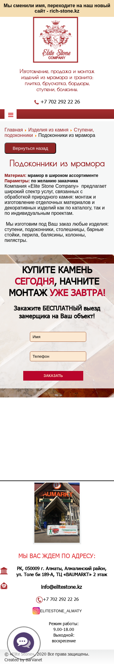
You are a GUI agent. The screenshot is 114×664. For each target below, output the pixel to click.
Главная (14, 129)
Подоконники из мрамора (57, 163)
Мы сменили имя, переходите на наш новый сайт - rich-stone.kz (57, 8)
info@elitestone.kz (61, 586)
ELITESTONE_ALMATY (61, 611)
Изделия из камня (48, 129)
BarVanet (34, 659)
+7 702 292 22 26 (60, 101)
